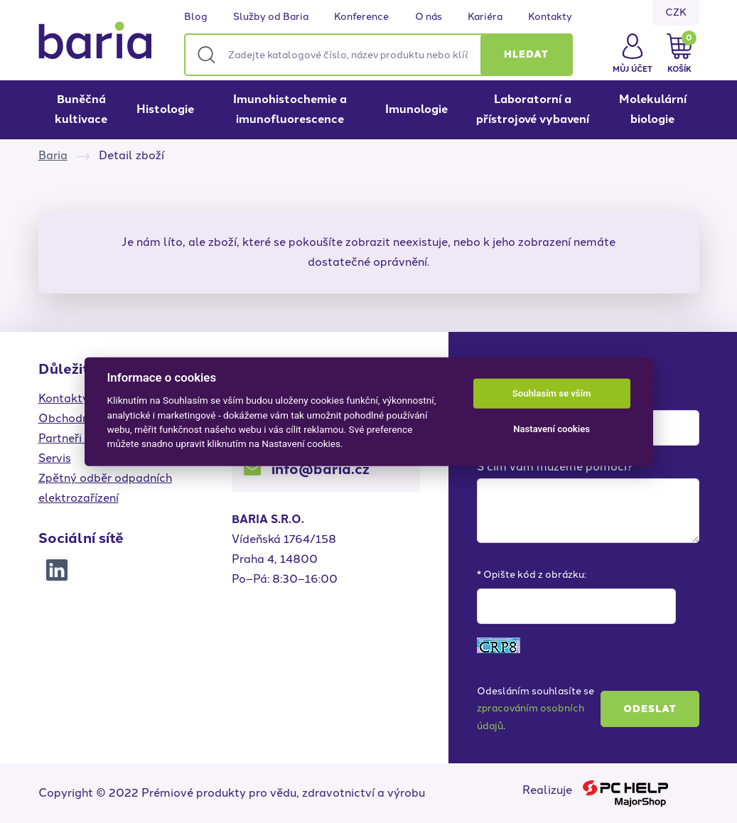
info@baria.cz (320, 469)
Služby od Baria (270, 17)
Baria (53, 155)
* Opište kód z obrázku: (531, 575)
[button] (526, 54)
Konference (361, 17)
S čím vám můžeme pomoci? (555, 466)
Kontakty (550, 17)
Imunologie (416, 109)
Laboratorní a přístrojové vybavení (532, 109)
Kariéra (485, 17)
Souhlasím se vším (551, 393)
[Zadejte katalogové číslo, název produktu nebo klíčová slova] (378, 54)
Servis (54, 458)
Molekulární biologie (653, 109)
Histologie (165, 109)
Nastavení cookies (551, 429)
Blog (196, 17)
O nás (428, 17)
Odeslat (650, 709)
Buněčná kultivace (81, 109)
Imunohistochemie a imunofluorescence (290, 109)
